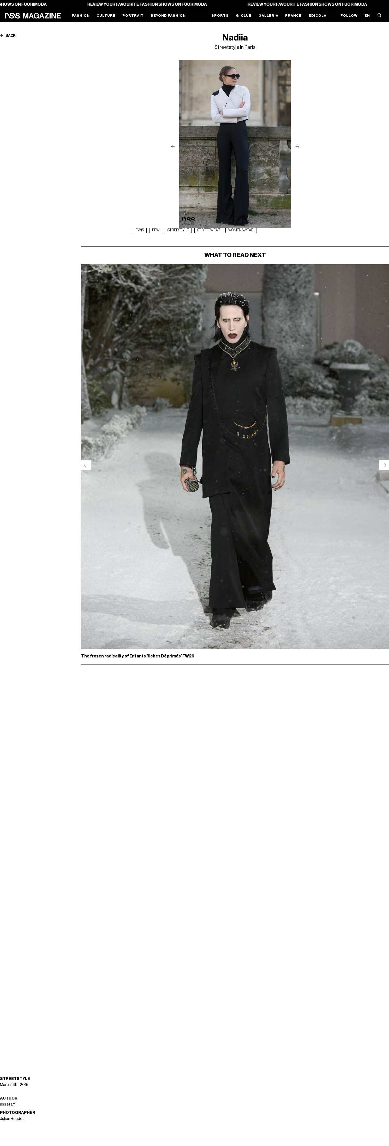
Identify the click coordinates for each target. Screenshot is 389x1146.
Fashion (81, 15)
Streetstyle (15, 1079)
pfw (155, 230)
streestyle (178, 230)
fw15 (140, 230)
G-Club (244, 15)
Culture (106, 15)
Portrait (133, 15)
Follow (349, 15)
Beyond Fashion (168, 15)
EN (367, 15)
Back (8, 36)
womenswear (241, 230)
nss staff (7, 1104)
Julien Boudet (12, 1118)
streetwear (208, 230)
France (293, 15)
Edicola (317, 15)
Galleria (268, 15)
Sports (220, 15)
